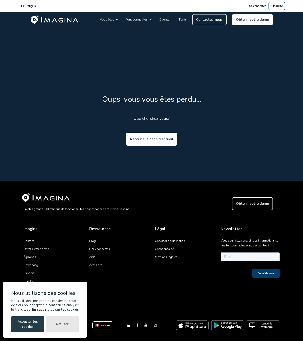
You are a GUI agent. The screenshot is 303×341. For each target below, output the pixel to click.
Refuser (62, 324)
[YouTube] (146, 325)
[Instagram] (155, 325)
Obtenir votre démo (252, 19)
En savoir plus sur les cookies (55, 309)
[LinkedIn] (129, 325)
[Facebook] (137, 325)
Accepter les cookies (28, 324)
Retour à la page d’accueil (151, 139)
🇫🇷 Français (28, 6)
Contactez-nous (209, 19)
